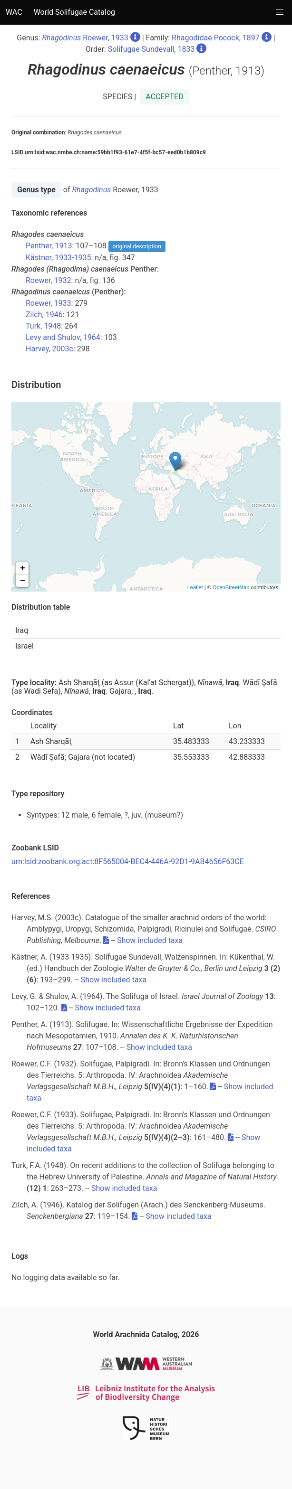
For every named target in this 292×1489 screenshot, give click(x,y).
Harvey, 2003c (49, 348)
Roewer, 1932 (48, 280)
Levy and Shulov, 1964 (63, 337)
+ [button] (22, 568)
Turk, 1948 (43, 325)
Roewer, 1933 (85, 37)
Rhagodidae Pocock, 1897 (216, 37)
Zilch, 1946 (44, 314)
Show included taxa (150, 940)
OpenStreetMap (231, 587)
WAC (14, 12)
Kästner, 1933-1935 (58, 257)
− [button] (22, 580)
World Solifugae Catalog (74, 12)
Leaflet (195, 587)
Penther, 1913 (49, 245)
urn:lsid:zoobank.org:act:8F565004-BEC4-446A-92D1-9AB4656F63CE (127, 861)
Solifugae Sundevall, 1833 (151, 49)
